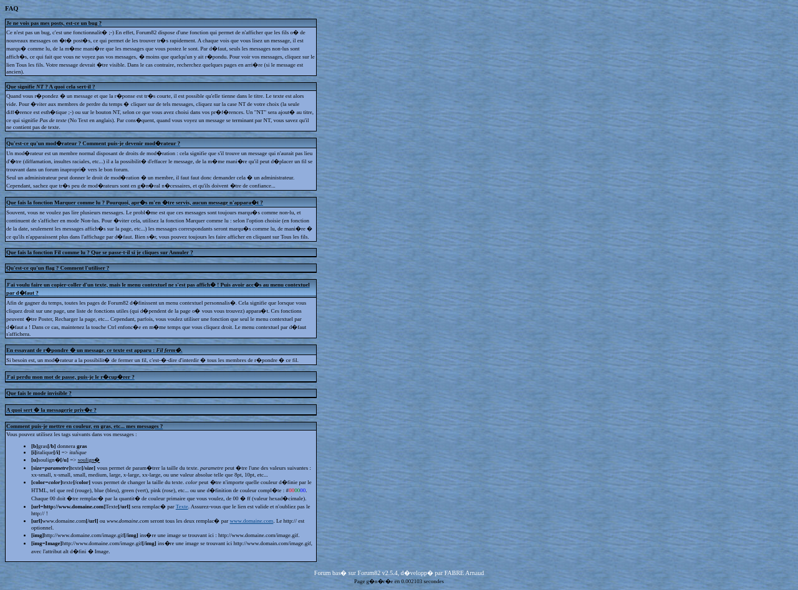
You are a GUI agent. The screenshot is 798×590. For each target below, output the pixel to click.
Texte (182, 506)
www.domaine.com (251, 521)
